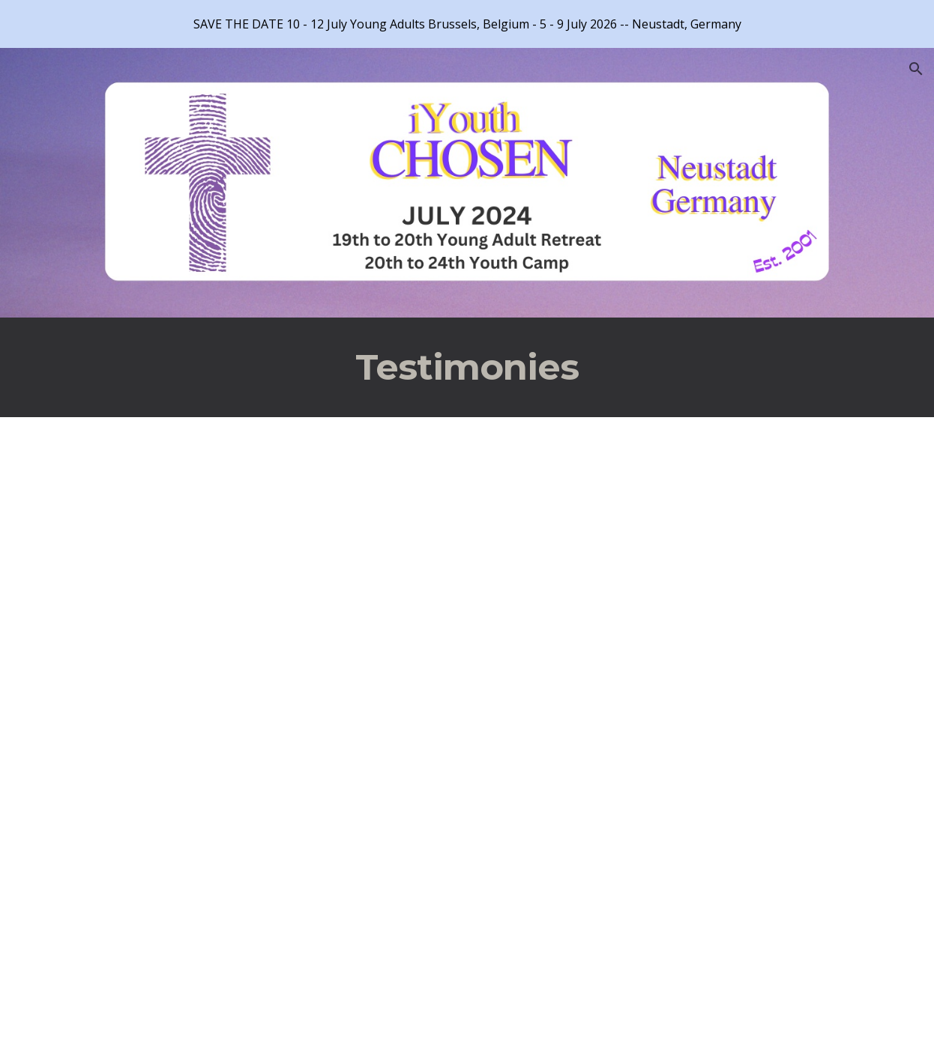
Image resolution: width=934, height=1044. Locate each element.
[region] (467, 24)
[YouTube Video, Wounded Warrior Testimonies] (251, 888)
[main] (466, 367)
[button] (916, 69)
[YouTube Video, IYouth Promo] (251, 574)
